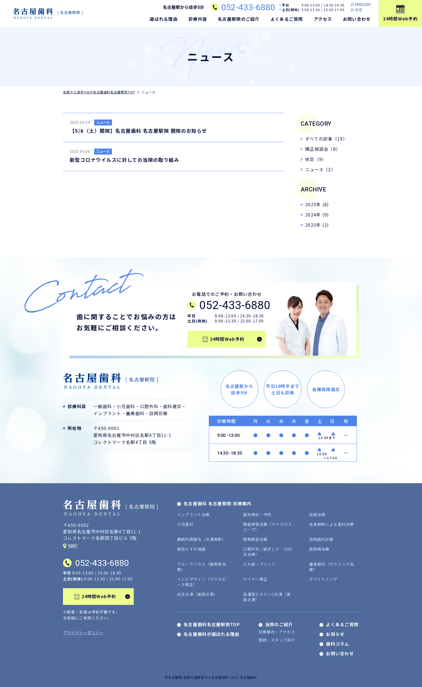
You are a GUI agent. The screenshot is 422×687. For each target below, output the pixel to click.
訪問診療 (158, 413)
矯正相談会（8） (322, 149)
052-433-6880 (248, 7)
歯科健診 (172, 406)
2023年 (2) (317, 225)
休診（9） (315, 159)
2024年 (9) (317, 214)
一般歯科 (102, 406)
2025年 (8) (317, 204)
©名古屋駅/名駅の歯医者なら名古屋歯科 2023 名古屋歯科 (211, 677)
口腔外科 (149, 406)
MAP (73, 545)
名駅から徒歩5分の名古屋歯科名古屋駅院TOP (99, 92)
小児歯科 (126, 406)
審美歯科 (135, 413)
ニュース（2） (320, 169)
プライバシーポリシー (83, 632)
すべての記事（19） (326, 138)
